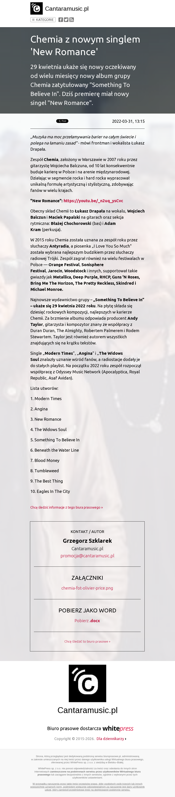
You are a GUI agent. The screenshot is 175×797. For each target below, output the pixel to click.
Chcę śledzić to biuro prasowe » (87, 641)
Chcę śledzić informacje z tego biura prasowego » (66, 507)
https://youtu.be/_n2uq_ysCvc (93, 200)
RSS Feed (71, 19)
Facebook (60, 19)
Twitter (66, 19)
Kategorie (43, 19)
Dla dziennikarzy (111, 738)
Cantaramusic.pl (67, 8)
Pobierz (87, 620)
